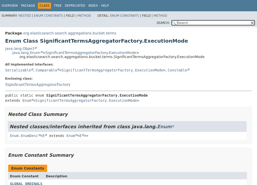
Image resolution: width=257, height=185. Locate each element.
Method (84, 15)
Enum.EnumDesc (24, 136)
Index (93, 5)
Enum (26, 100)
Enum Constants (48, 15)
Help (105, 5)
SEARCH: (163, 23)
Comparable (46, 70)
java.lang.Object (19, 49)
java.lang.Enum (26, 53)
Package (28, 5)
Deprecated (75, 5)
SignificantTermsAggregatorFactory (37, 84)
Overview (10, 5)
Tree (58, 5)
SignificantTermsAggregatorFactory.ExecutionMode (90, 53)
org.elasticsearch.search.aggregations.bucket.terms (69, 33)
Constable (177, 70)
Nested (24, 15)
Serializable (18, 70)
